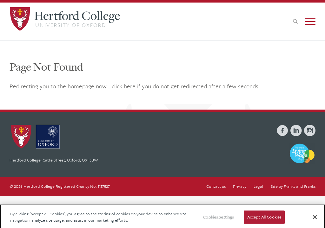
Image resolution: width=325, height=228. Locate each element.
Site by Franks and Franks (293, 186)
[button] (310, 21)
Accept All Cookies (264, 220)
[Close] (315, 220)
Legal (258, 186)
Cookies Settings (218, 220)
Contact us (216, 186)
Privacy (239, 186)
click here (124, 86)
